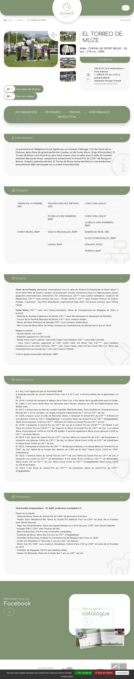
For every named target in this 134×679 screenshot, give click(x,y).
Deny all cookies (104, 673)
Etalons (20, 20)
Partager (125, 20)
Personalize (122, 673)
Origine (74, 112)
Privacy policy (67, 676)
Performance (99, 112)
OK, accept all (83, 673)
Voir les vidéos (19, 96)
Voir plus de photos (22, 89)
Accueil (8, 20)
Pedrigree (53, 112)
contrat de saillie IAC (106, 83)
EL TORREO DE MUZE (36, 20)
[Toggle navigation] (126, 8)
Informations (26, 112)
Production (67, 116)
